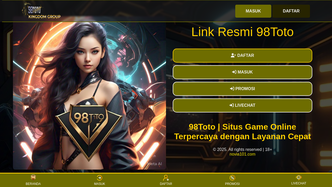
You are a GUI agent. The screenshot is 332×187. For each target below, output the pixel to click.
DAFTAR (291, 11)
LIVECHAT (242, 105)
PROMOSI (242, 88)
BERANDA (33, 180)
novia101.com (242, 154)
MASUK (253, 11)
